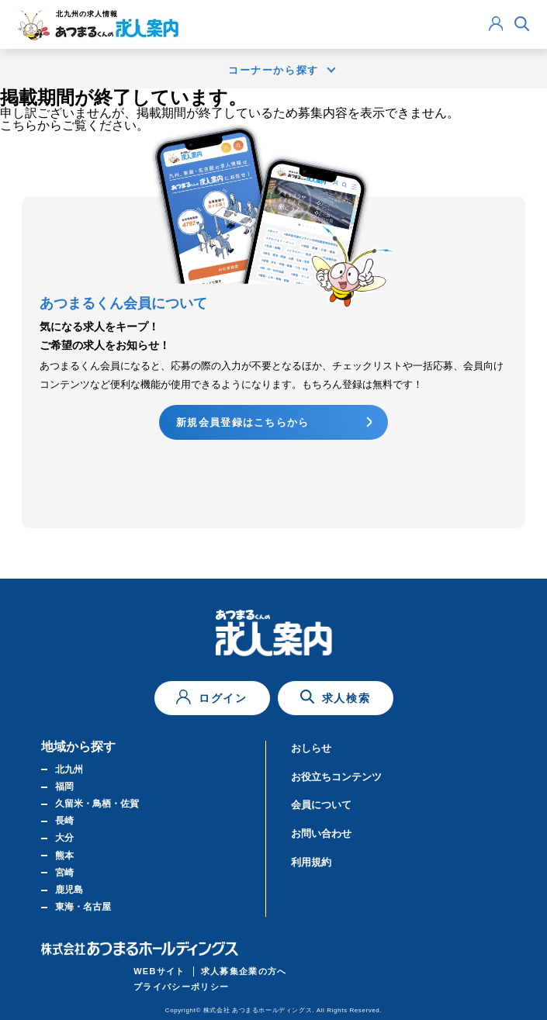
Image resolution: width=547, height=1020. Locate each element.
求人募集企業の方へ (244, 971)
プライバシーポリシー (181, 986)
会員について (321, 805)
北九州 (69, 769)
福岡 (64, 786)
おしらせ (311, 748)
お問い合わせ (321, 833)
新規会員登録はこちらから (243, 422)
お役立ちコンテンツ (336, 777)
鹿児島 (69, 889)
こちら (18, 125)
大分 (64, 837)
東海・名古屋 (83, 906)
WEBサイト (159, 971)
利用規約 (311, 862)
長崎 (64, 820)
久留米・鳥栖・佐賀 (97, 803)
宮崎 (64, 872)
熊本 (64, 855)
